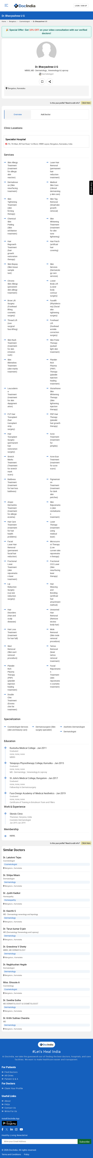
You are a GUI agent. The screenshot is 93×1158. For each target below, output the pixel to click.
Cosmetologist (24, 21)
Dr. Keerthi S (9, 910)
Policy (26, 1154)
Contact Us (10, 1107)
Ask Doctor (45, 114)
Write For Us (11, 1111)
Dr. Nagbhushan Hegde (15, 964)
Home (4, 21)
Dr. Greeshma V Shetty (14, 946)
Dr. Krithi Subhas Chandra (16, 1018)
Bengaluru (12, 21)
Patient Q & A (11, 1079)
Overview (18, 114)
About (8, 1101)
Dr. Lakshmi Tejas (12, 857)
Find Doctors (11, 1072)
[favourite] (42, 81)
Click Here (86, 102)
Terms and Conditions (11, 1154)
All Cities (9, 1075)
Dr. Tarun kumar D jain (14, 928)
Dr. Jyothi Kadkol (11, 893)
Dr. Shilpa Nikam (11, 875)
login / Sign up (81, 6)
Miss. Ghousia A (11, 982)
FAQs (7, 1104)
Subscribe (84, 1141)
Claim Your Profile (14, 1088)
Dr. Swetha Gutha (12, 1000)
